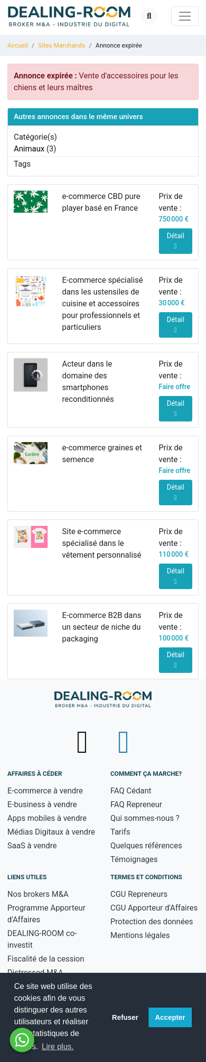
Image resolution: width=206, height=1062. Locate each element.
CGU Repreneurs (139, 894)
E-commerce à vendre (45, 790)
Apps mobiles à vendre (47, 818)
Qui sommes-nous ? (145, 818)
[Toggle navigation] (185, 16)
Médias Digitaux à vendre (51, 832)
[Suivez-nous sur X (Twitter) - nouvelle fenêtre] (83, 741)
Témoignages (134, 859)
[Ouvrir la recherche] (149, 16)
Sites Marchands (61, 45)
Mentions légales (140, 935)
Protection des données (151, 921)
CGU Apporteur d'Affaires (154, 908)
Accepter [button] (170, 1017)
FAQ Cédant (131, 790)
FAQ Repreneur (136, 804)
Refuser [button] (125, 1017)
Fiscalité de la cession (45, 958)
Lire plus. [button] (58, 1046)
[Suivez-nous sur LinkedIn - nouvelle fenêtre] (123, 741)
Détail (175, 241)
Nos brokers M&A (38, 894)
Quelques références (146, 845)
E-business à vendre (42, 804)
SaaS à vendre (32, 845)
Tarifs (120, 832)
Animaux (29, 148)
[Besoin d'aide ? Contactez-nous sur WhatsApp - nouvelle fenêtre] (22, 1040)
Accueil (17, 45)
